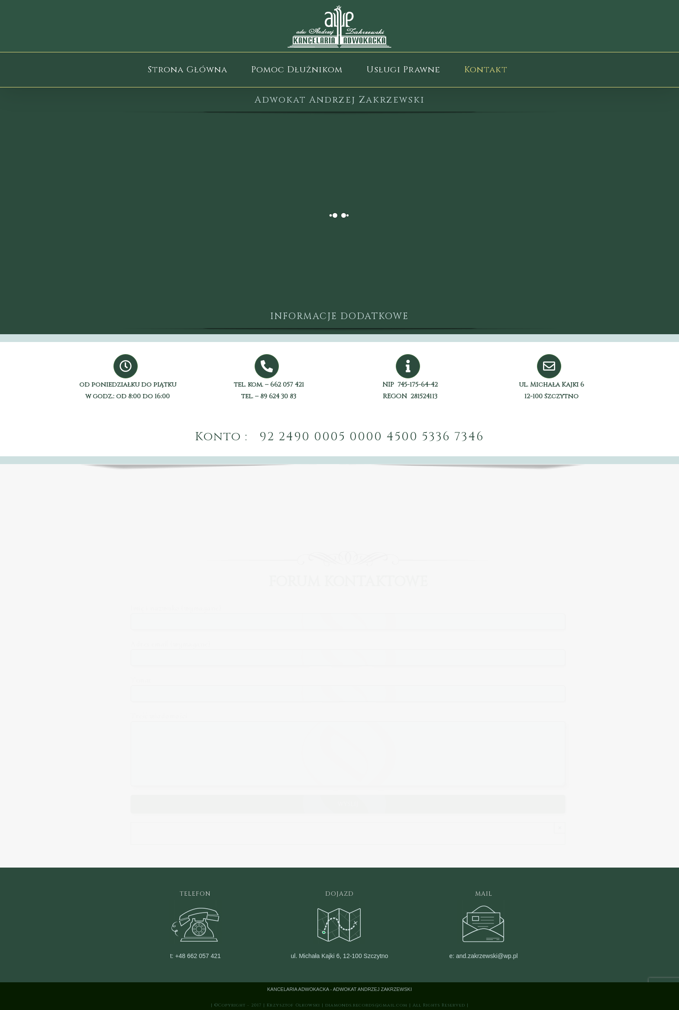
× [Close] (557, 827)
